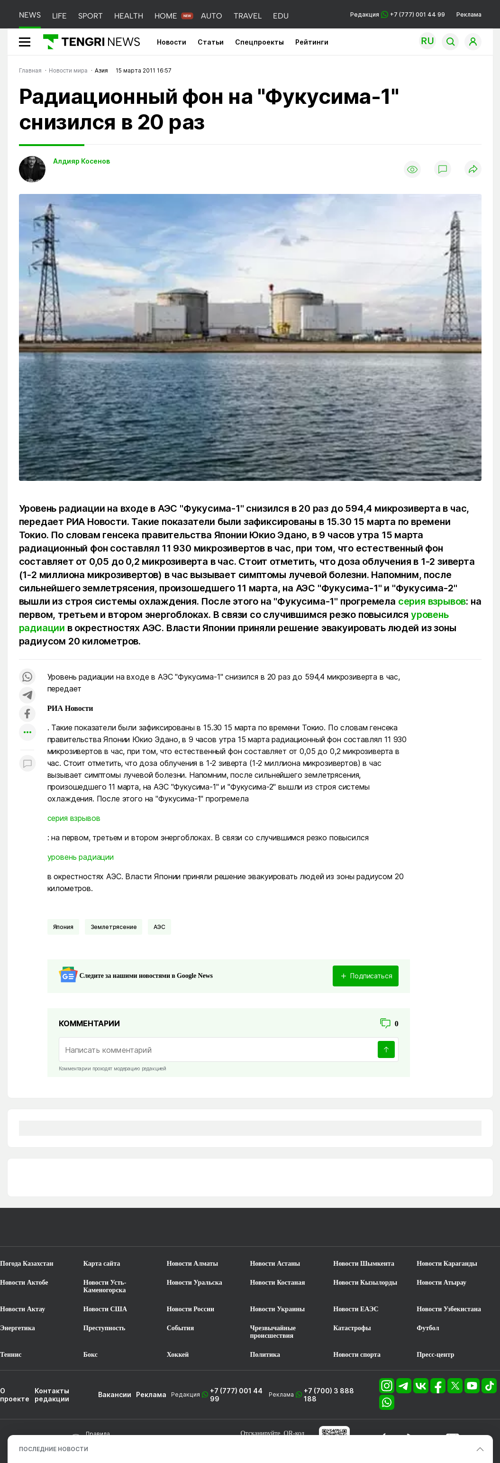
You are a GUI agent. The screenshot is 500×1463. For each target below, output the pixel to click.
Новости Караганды (447, 1263)
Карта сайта (101, 1263)
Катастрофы (352, 1328)
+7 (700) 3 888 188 (329, 1395)
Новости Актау (22, 1309)
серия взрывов (432, 601)
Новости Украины (277, 1309)
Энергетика (17, 1328)
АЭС (159, 926)
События (180, 1328)
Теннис (10, 1354)
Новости (171, 42)
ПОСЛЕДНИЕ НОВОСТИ (53, 1449)
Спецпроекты (259, 42)
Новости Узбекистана (449, 1309)
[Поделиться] (473, 169)
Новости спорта (357, 1354)
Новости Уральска (194, 1282)
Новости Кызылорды (365, 1282)
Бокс (90, 1354)
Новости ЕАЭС (355, 1309)
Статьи (211, 42)
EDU (281, 15)
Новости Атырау (441, 1282)
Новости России (190, 1309)
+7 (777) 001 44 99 (236, 1395)
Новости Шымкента (363, 1263)
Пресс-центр (435, 1354)
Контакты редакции (52, 1395)
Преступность (104, 1328)
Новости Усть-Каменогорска (105, 1286)
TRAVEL (248, 15)
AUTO (211, 15)
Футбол (428, 1328)
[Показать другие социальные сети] (27, 733)
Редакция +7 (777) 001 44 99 (397, 14)
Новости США (105, 1309)
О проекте (14, 1395)
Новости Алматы (192, 1263)
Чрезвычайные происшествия (273, 1332)
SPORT (90, 15)
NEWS (30, 14)
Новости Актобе (24, 1282)
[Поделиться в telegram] (27, 696)
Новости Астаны (275, 1263)
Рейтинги (311, 42)
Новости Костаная (277, 1282)
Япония (63, 926)
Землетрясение (114, 926)
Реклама (469, 14)
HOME (166, 15)
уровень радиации (80, 857)
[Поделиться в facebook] (27, 714)
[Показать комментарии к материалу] (27, 764)
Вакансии (114, 1394)
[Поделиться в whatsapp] (27, 677)
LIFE (59, 15)
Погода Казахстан (27, 1263)
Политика (265, 1354)
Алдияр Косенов (81, 161)
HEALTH (128, 15)
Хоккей (178, 1354)
